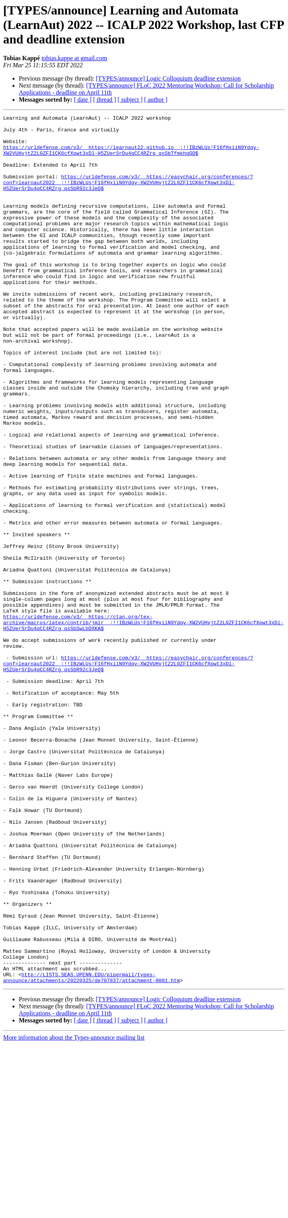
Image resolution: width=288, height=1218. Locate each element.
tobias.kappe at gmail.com (74, 58)
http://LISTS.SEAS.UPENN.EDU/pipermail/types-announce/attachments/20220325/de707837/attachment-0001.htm (91, 1150)
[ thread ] (104, 99)
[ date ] (82, 99)
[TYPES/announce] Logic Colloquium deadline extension (168, 78)
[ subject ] (130, 99)
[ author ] (156, 99)
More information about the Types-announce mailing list (74, 1211)
